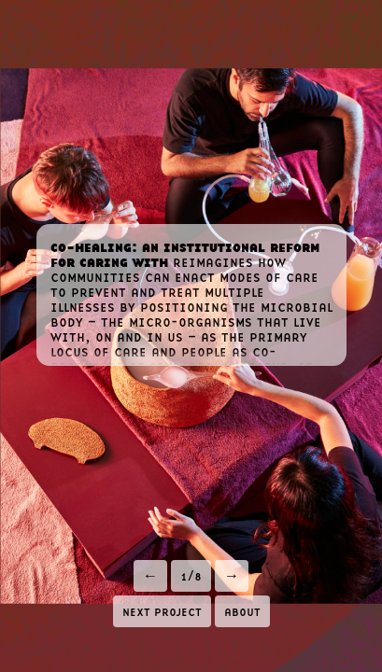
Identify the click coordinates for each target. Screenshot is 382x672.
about (242, 610)
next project (162, 610)
